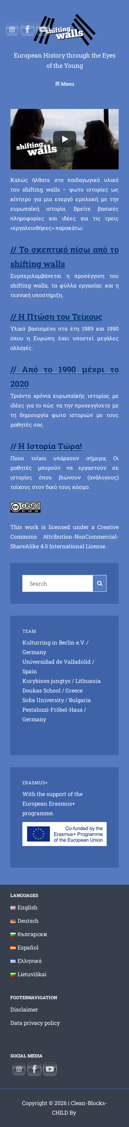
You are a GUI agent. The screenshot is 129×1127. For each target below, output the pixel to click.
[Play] (64, 139)
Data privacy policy (35, 1022)
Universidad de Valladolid (56, 661)
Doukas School (41, 690)
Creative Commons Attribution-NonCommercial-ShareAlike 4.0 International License (64, 536)
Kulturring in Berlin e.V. (53, 642)
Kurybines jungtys (46, 680)
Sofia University (43, 699)
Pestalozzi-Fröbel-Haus (52, 709)
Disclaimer (24, 1009)
